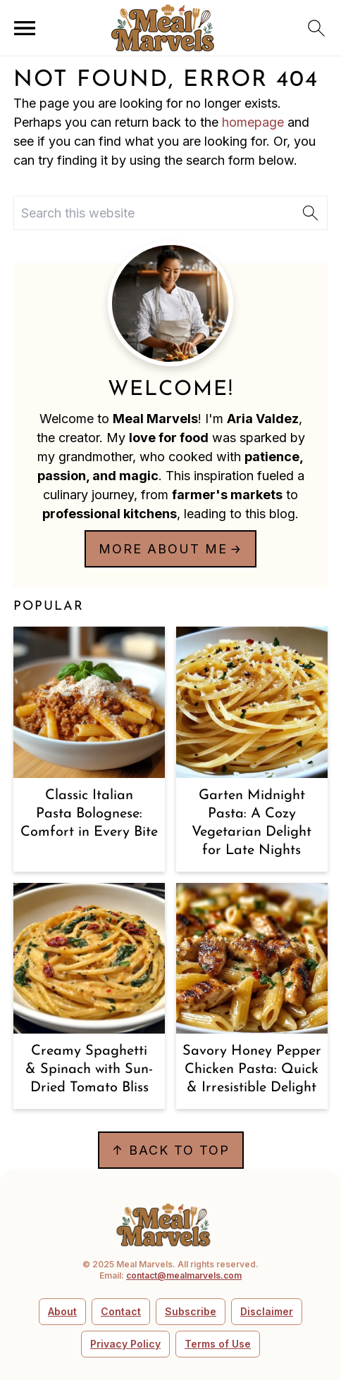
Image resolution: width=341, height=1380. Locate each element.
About (62, 1311)
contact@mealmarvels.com (184, 1275)
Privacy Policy (125, 1344)
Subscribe (190, 1311)
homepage (253, 122)
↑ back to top (171, 1150)
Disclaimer (266, 1311)
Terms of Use (218, 1344)
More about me (163, 548)
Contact (121, 1311)
